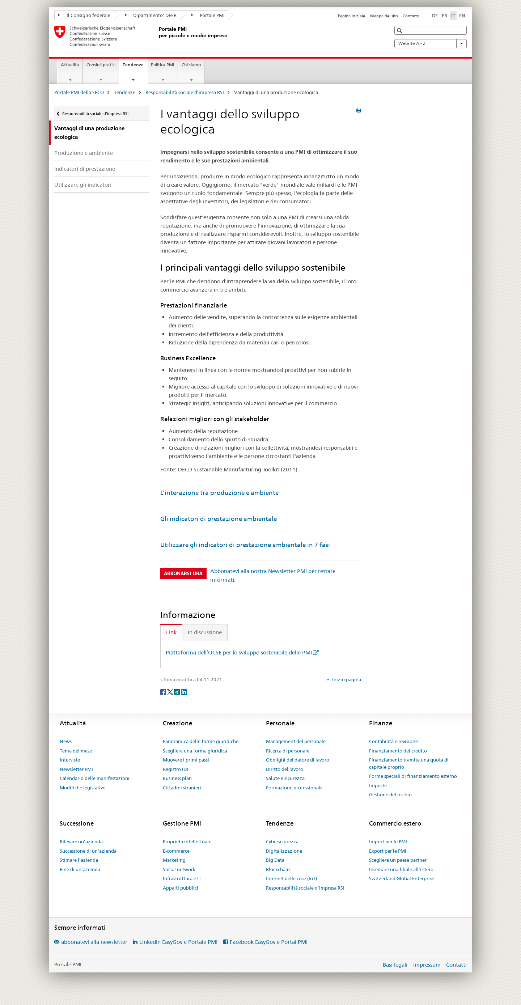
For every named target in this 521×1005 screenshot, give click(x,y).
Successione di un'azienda (88, 851)
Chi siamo (191, 64)
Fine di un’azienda (80, 869)
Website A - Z (430, 43)
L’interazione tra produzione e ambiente (219, 492)
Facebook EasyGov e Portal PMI (269, 941)
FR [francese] (444, 15)
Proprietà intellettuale (187, 841)
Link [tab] (171, 632)
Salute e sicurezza (285, 778)
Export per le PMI (387, 851)
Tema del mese (76, 751)
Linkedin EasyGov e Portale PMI (178, 941)
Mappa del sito (384, 15)
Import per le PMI (388, 841)
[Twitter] (170, 691)
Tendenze (135, 67)
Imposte (378, 785)
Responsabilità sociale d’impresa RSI (184, 92)
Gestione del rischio (390, 794)
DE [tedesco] (435, 15)
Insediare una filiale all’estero (401, 869)
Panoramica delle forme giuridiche (200, 741)
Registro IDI (175, 769)
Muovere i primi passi (186, 760)
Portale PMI (208, 15)
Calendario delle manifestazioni (95, 778)
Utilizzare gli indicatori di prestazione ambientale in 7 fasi (245, 544)
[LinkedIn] (184, 691)
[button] (400, 30)
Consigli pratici (100, 64)
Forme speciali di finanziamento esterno (413, 776)
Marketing (174, 860)
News (66, 741)
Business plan (177, 778)
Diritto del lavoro (284, 769)
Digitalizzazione (284, 851)
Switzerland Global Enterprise (401, 878)
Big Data (275, 860)
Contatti (456, 964)
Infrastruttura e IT (182, 878)
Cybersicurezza (282, 841)
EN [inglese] (462, 15)
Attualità (70, 64)
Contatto (411, 15)
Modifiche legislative (82, 787)
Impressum (427, 964)
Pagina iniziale (351, 15)
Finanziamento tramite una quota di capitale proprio (409, 763)
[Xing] (177, 691)
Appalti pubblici (180, 888)
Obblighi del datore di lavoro (297, 760)
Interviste (70, 760)
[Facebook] (163, 691)
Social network (179, 869)
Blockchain (278, 869)
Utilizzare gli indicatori (82, 184)
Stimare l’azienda (79, 860)
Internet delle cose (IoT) (291, 878)
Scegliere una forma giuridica (195, 751)
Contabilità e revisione (393, 741)
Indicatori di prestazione (84, 168)
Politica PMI (162, 64)
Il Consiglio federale (84, 15)
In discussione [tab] (205, 632)
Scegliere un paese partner (398, 860)
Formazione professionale (294, 787)
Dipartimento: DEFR (151, 15)
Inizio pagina (346, 679)
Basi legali (395, 964)
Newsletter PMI (76, 769)
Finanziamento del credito (398, 751)
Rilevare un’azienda (81, 841)
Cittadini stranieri (182, 787)
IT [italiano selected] (453, 15)
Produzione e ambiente (83, 152)
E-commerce (176, 851)
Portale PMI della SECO (79, 92)
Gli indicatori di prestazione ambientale (218, 518)
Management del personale (296, 741)
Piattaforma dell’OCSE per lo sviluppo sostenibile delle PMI (239, 652)
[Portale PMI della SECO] (157, 36)
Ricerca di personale (287, 751)
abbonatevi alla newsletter (94, 941)
